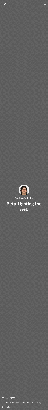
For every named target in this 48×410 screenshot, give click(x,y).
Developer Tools (27, 402)
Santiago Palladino (24, 198)
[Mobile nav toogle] (45, 4)
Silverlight (39, 402)
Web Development (12, 402)
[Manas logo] (4, 4)
